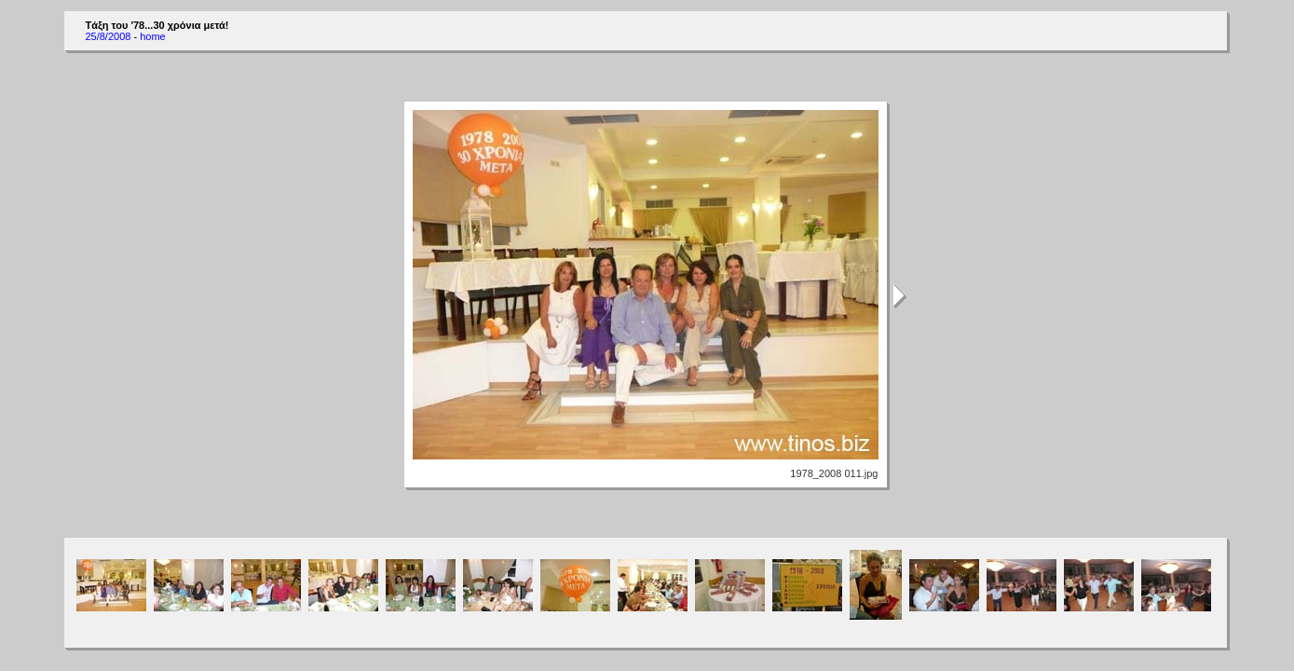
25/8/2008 (107, 36)
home (153, 36)
